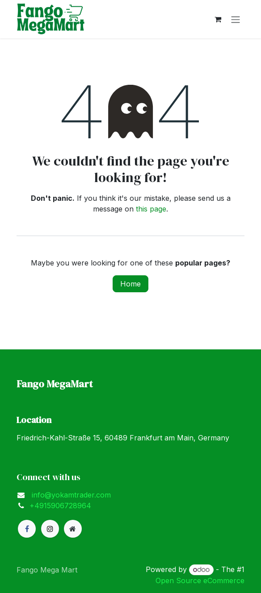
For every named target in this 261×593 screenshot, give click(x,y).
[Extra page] (73, 529)
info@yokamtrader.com (70, 494)
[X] (50, 529)
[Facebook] (27, 529)
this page (151, 208)
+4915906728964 (60, 505)
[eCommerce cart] (218, 19)
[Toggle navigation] (235, 19)
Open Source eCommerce (200, 580)
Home (130, 283)
